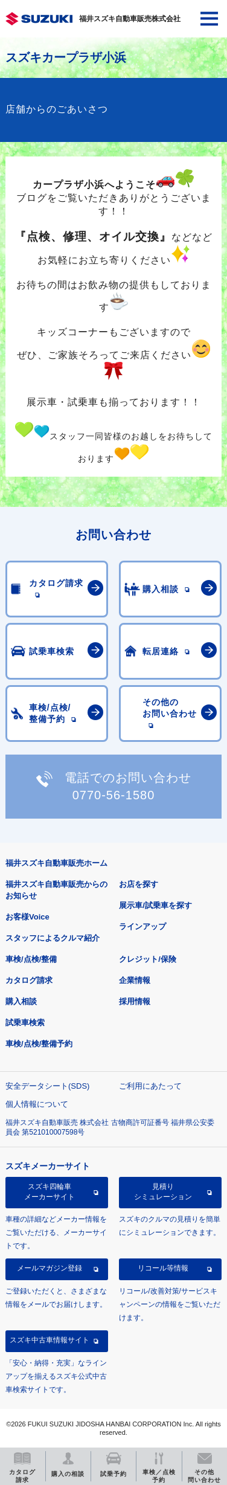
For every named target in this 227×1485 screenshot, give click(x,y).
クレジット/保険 (147, 959)
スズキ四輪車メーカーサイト (49, 1191)
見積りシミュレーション (163, 1191)
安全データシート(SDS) (47, 1085)
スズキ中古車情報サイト (49, 1340)
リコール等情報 (163, 1268)
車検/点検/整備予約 (38, 1043)
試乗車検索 (25, 1022)
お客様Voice (27, 916)
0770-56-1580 (113, 795)
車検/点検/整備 (31, 959)
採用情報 (134, 1001)
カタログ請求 (29, 980)
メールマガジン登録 (49, 1268)
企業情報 (134, 980)
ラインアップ (142, 926)
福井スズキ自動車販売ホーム (56, 863)
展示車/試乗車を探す (155, 905)
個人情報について (36, 1104)
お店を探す (138, 884)
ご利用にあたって (150, 1085)
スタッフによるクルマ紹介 (52, 937)
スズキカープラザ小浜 (65, 57)
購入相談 (21, 1001)
